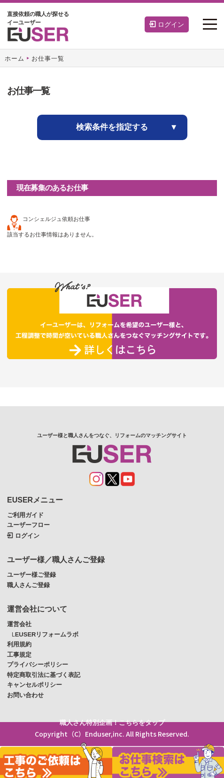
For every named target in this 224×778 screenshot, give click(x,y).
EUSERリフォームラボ (47, 634)
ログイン (166, 24)
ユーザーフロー (28, 524)
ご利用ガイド (25, 515)
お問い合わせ (25, 695)
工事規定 (19, 654)
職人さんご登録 (28, 585)
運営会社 (19, 624)
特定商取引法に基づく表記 (43, 674)
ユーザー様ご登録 (31, 574)
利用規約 (19, 644)
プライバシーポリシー (37, 664)
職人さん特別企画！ (112, 722)
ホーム (14, 58)
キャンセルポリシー (34, 684)
